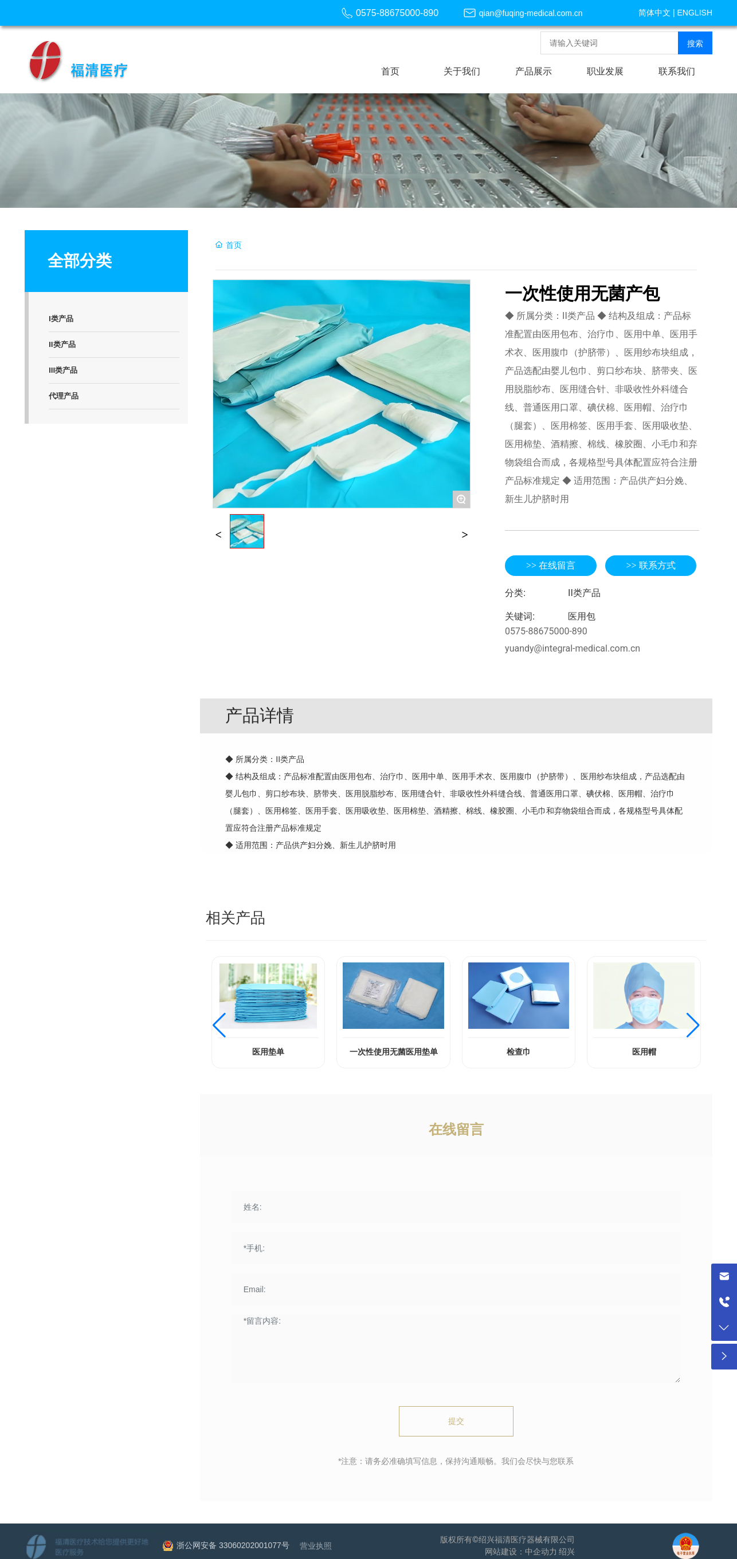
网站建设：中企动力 (521, 1551)
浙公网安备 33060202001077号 (233, 1545)
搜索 (695, 43)
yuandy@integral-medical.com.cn (572, 648)
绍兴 (567, 1551)
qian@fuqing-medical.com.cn (531, 13)
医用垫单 (268, 1052)
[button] (219, 1025)
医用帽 (644, 1052)
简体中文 (654, 12)
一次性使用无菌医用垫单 (394, 1052)
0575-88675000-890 (397, 13)
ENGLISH (694, 12)
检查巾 (519, 1052)
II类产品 (584, 593)
